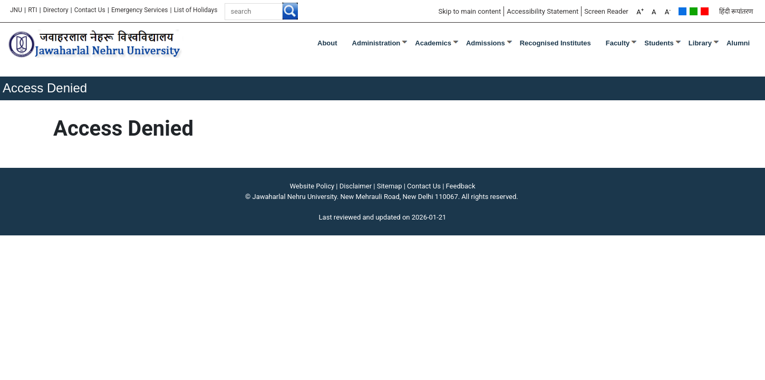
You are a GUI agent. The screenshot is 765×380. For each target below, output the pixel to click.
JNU (16, 10)
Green (694, 11)
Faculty (618, 43)
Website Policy (312, 186)
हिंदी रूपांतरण (736, 11)
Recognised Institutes (555, 43)
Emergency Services (139, 10)
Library (700, 43)
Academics (433, 43)
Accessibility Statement (542, 11)
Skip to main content (469, 11)
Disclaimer (356, 186)
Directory (56, 10)
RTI (32, 10)
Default (682, 11)
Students (659, 43)
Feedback (461, 186)
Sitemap (389, 186)
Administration (376, 43)
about (327, 43)
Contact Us (89, 10)
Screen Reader (606, 11)
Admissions (485, 43)
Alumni (738, 43)
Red (705, 11)
